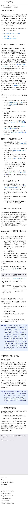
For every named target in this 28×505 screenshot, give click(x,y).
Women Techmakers (6, 487)
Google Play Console (6, 498)
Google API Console (5, 493)
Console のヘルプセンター (16, 102)
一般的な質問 (18, 85)
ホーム (2, 5)
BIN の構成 (23, 144)
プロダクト (8, 5)
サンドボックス (13, 391)
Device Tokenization (7, 7)
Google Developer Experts (7, 482)
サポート (16, 7)
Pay (8, 2)
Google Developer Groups (7, 479)
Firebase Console (5, 500)
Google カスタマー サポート (8, 269)
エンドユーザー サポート (11, 36)
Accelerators (4, 484)
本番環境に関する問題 (10, 39)
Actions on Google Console (7, 503)
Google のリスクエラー (10, 338)
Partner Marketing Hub (18, 150)
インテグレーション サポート (12, 33)
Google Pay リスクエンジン (19, 278)
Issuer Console (13, 104)
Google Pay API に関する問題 (17, 122)
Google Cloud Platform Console (8, 496)
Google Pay (15, 5)
